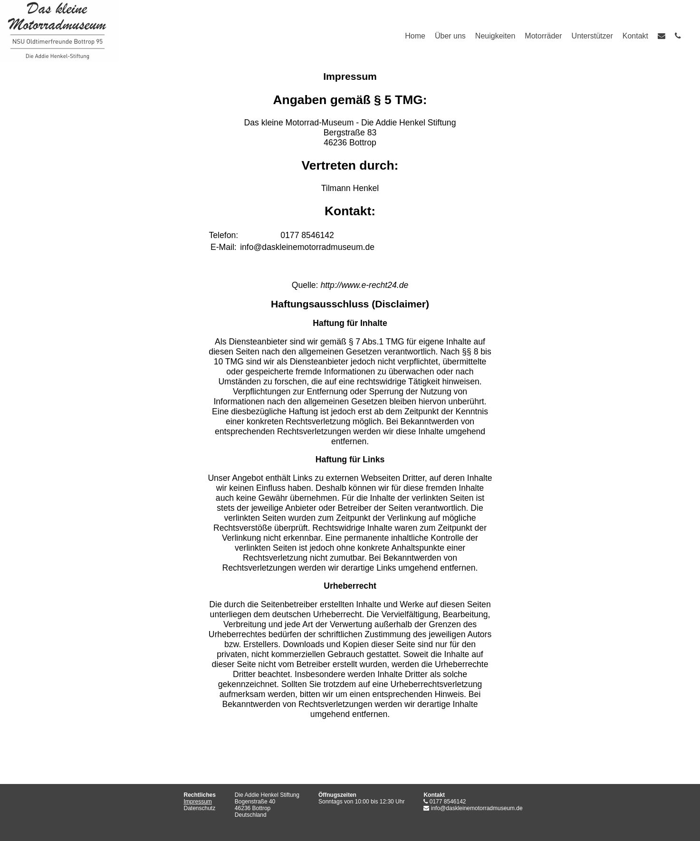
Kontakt (635, 36)
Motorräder (543, 36)
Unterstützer (592, 36)
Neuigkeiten (495, 36)
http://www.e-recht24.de (364, 285)
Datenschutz (200, 808)
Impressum (198, 801)
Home (415, 36)
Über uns (450, 36)
